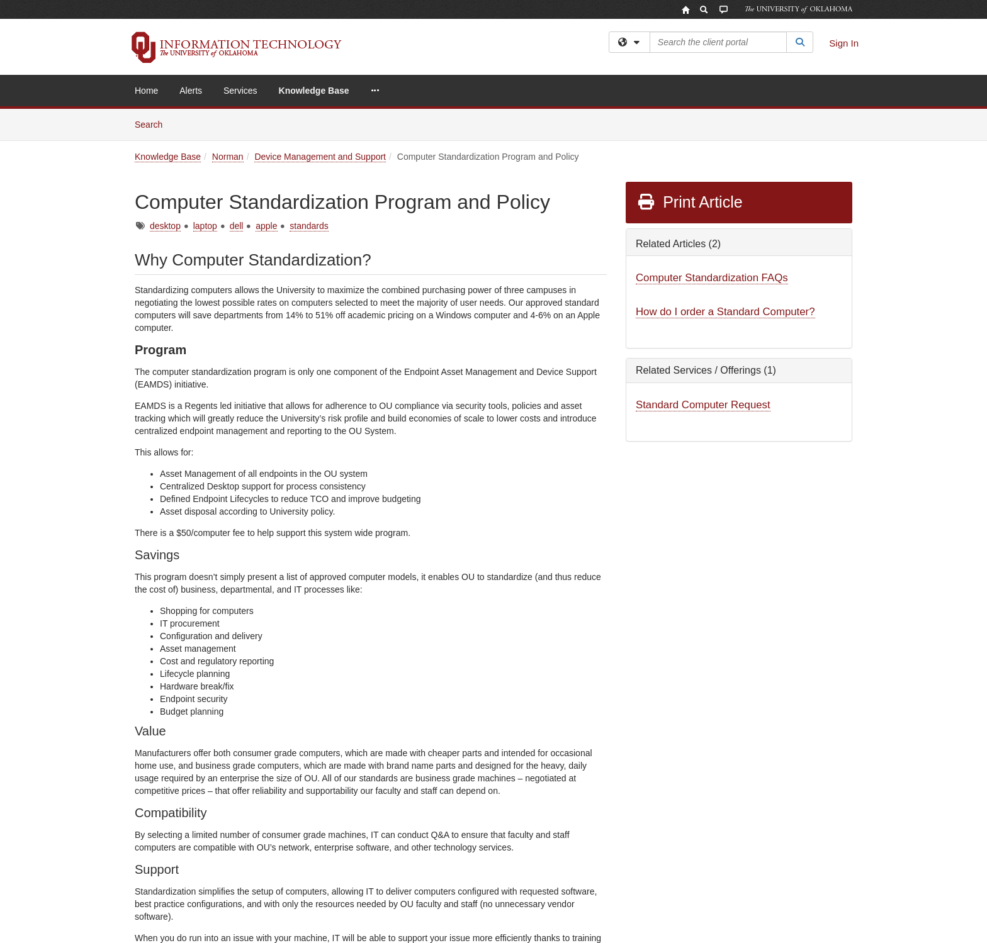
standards (309, 226)
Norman (228, 157)
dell (237, 226)
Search (153, 124)
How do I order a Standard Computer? (725, 312)
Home (146, 91)
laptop (205, 226)
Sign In (844, 43)
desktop (165, 226)
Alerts (190, 91)
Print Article (689, 202)
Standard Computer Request (703, 405)
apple (266, 226)
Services (240, 91)
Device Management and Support (320, 157)
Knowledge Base (314, 91)
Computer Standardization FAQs (712, 278)
